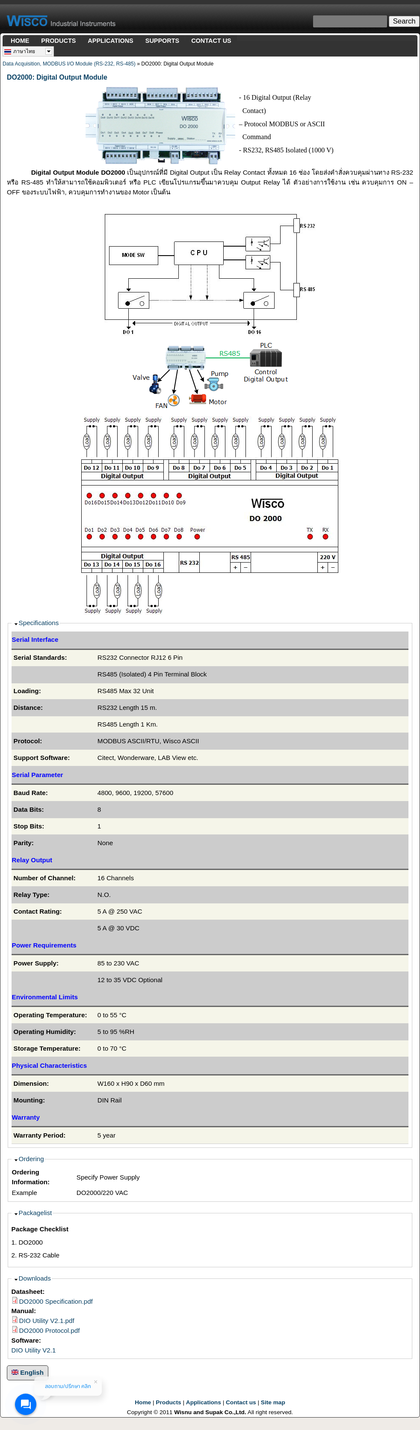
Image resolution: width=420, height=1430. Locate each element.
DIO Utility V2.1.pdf (46, 1320)
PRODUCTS (58, 40)
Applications (203, 1402)
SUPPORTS (162, 40)
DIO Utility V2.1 (34, 1350)
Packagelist (35, 1212)
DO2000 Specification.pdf (56, 1301)
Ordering (31, 1158)
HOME (20, 40)
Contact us (241, 1402)
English (28, 1372)
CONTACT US (211, 40)
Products (168, 1402)
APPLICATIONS (110, 40)
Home (143, 1402)
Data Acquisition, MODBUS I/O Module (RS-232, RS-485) (69, 64)
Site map (273, 1402)
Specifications (39, 622)
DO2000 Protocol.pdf (49, 1330)
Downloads (35, 1278)
